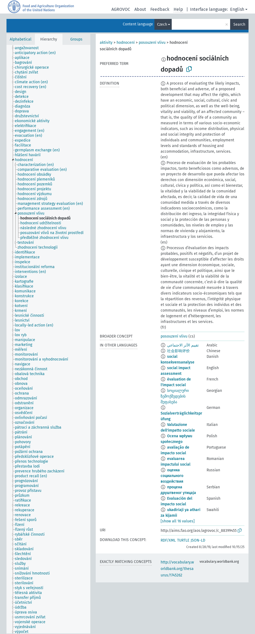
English (237, 9)
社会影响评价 (178, 351)
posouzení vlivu (152, 42)
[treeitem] (29, 48)
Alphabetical (20, 39)
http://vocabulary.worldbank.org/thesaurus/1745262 (177, 569)
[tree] (48, 339)
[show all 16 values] (178, 521)
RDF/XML (168, 540)
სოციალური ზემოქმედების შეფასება (175, 396)
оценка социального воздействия (172, 476)
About (140, 9)
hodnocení (126, 42)
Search (239, 24)
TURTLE (183, 540)
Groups (76, 39)
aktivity (106, 42)
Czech (162, 24)
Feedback (159, 9)
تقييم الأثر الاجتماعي (183, 345)
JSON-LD (198, 540)
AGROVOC (120, 9)
